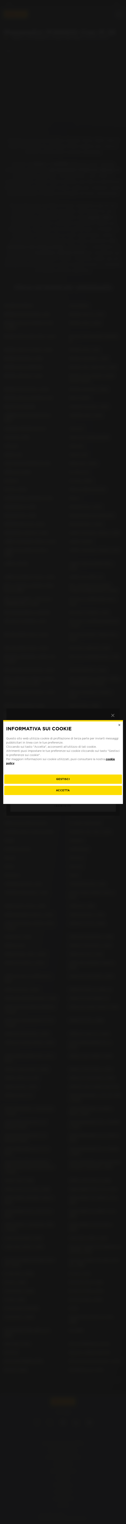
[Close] (119, 725)
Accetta (63, 790)
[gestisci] (63, 779)
